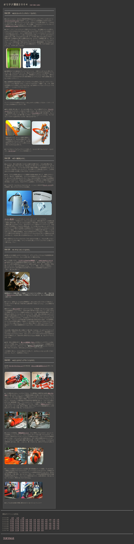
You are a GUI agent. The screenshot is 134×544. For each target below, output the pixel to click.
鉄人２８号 (16, 309)
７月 (34, 519)
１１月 (17, 519)
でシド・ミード (47, 185)
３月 (12, 518)
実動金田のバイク (23, 433)
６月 (38, 519)
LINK (38, 5)
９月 (26, 519)
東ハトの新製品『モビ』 (28, 342)
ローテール (11, 151)
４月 (46, 519)
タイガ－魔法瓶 (9, 219)
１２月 (12, 519)
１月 (23, 518)
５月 (42, 519)
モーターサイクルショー (16, 366)
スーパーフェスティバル (12, 20)
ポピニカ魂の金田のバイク (39, 366)
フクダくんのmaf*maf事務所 (26, 260)
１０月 (22, 519)
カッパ (32, 346)
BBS (34, 5)
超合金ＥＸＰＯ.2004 (12, 26)
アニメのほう (36, 113)
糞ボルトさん (11, 295)
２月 (17, 518)
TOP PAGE (8, 538)
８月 (30, 519)
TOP (31, 5)
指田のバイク (45, 404)
